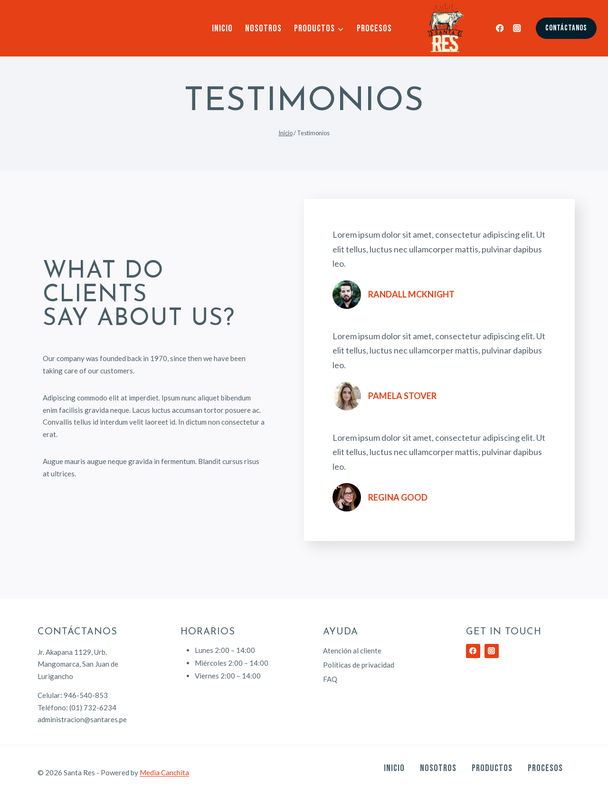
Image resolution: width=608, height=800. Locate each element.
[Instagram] (517, 28)
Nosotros (263, 28)
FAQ (330, 679)
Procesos (374, 28)
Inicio (222, 28)
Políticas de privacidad (358, 664)
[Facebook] (500, 28)
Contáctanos (566, 28)
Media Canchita (164, 772)
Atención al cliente (352, 650)
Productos (492, 768)
